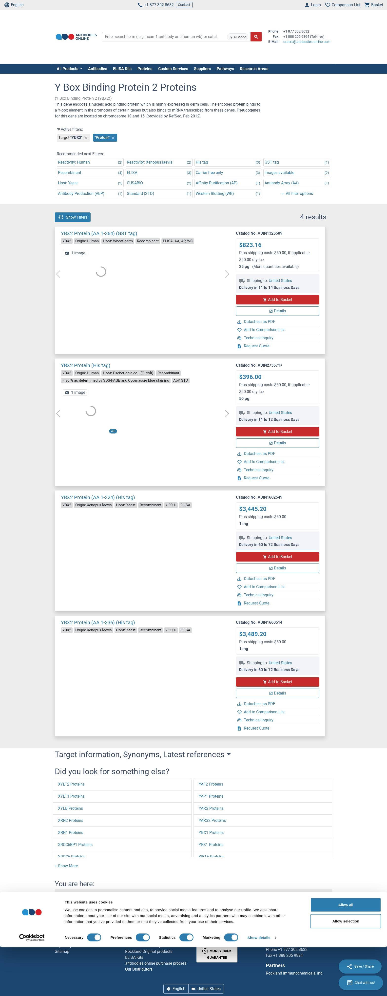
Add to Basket (277, 299)
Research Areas (254, 68)
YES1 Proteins (211, 844)
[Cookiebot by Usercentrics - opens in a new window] (32, 986)
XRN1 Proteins (70, 832)
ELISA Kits (122, 68)
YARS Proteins (211, 808)
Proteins (144, 68)
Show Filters (72, 217)
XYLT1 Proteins (71, 796)
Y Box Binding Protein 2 (123, 895)
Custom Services (173, 68)
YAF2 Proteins (211, 784)
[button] (66, 866)
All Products (68, 68)
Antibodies (97, 68)
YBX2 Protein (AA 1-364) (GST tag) (99, 233)
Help (59, 927)
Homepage (68, 895)
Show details (259, 986)
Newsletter (64, 933)
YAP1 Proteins (211, 796)
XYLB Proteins (70, 808)
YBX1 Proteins (211, 832)
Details (277, 311)
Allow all (345, 953)
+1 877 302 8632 (155, 5)
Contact (184, 5)
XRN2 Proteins (70, 820)
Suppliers (202, 68)
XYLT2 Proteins (71, 784)
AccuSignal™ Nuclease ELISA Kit (153, 939)
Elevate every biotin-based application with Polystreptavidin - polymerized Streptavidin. (158, 928)
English (14, 5)
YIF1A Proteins (211, 856)
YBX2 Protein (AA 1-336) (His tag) (98, 622)
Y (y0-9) (90, 895)
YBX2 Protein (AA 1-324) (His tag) (98, 497)
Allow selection (345, 970)
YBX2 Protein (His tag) (85, 365)
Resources (64, 939)
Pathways (225, 68)
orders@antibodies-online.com (306, 42)
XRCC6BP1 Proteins (75, 844)
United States (280, 280)
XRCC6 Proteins (71, 856)
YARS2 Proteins (212, 820)
